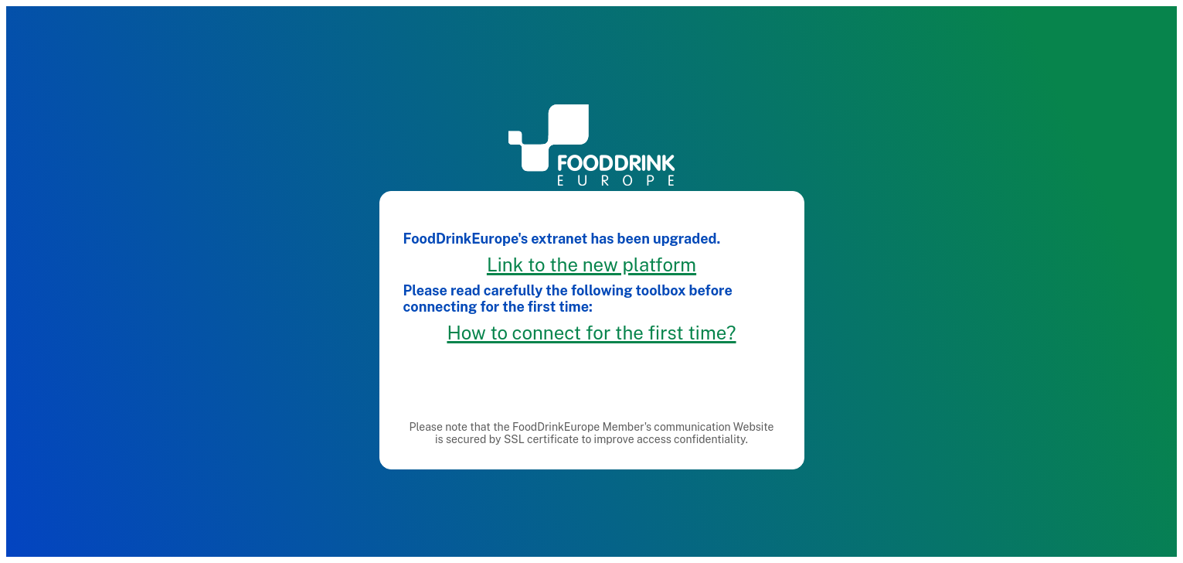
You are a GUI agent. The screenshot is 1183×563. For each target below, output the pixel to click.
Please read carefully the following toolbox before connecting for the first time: (568, 295)
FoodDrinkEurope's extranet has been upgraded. (562, 235)
